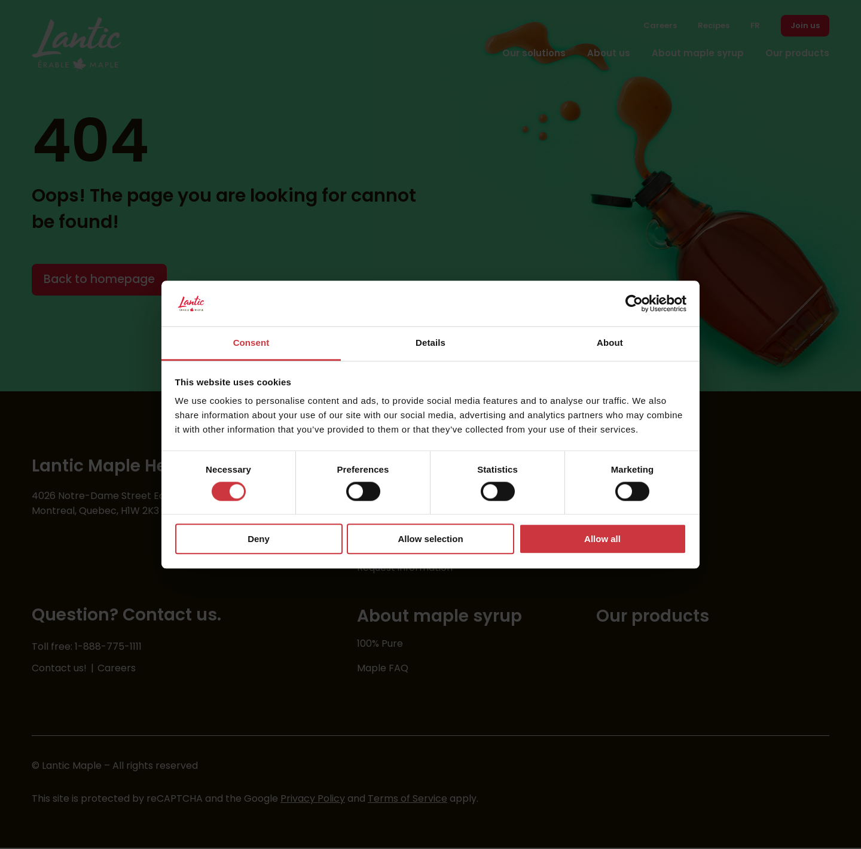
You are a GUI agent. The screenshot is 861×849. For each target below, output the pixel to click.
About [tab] (610, 343)
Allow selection (430, 539)
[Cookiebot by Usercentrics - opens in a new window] (634, 303)
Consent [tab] (251, 343)
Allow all (602, 539)
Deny (259, 539)
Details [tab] (430, 343)
